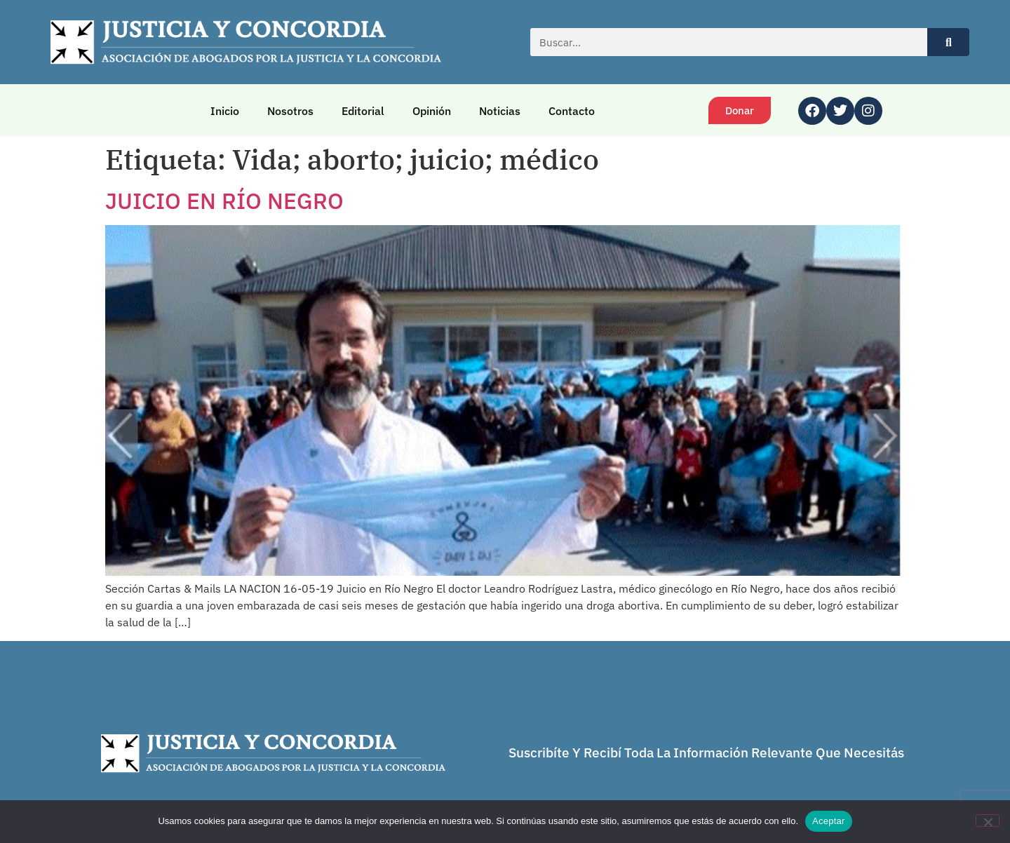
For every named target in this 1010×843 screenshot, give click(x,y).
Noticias (499, 111)
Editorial (363, 111)
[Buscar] (948, 42)
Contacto (571, 111)
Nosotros (290, 111)
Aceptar (828, 821)
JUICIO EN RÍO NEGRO (224, 200)
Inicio (224, 111)
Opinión (431, 111)
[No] (987, 820)
